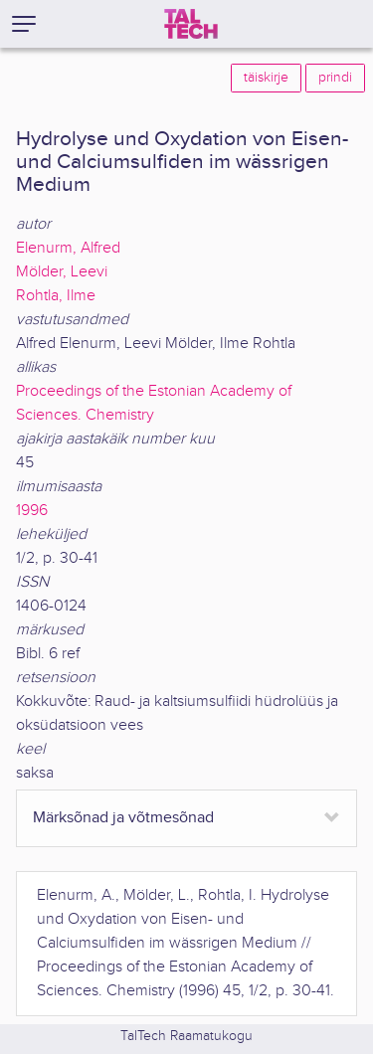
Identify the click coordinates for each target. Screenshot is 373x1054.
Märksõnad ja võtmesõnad (123, 817)
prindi (335, 78)
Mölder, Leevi (61, 272)
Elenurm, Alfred (68, 248)
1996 (32, 510)
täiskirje (266, 78)
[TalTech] (191, 24)
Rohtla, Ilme (55, 295)
